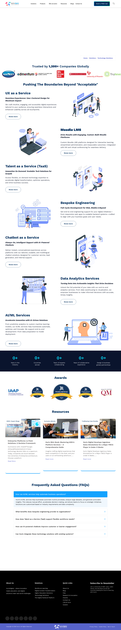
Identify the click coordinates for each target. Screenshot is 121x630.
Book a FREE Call (102, 4)
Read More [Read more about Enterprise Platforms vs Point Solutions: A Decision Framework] (12, 461)
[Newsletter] (102, 603)
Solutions (92, 58)
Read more (49, 459)
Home (85, 58)
